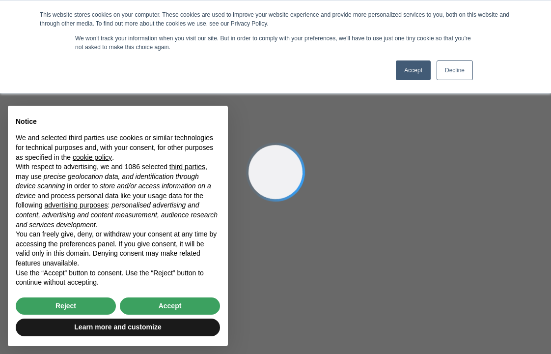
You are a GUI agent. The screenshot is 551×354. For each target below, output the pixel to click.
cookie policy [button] (92, 157)
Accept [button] (413, 70)
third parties (187, 167)
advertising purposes (76, 205)
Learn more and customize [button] (117, 327)
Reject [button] (65, 306)
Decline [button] (455, 70)
